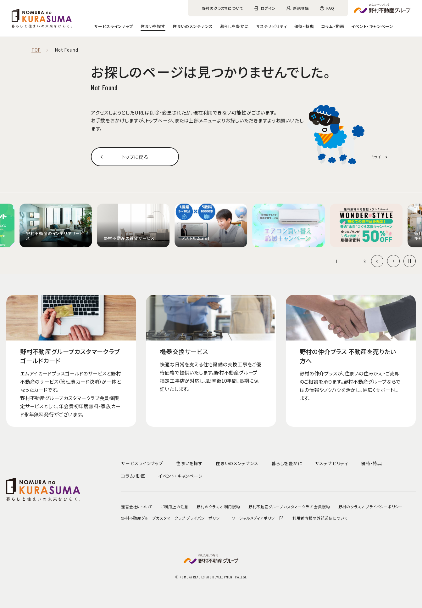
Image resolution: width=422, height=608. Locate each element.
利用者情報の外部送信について (320, 518)
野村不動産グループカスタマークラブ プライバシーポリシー (172, 518)
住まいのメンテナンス (193, 26)
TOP (36, 50)
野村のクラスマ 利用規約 (218, 506)
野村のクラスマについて (222, 8)
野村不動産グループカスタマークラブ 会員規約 (289, 506)
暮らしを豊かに (234, 26)
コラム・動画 (332, 26)
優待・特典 (304, 26)
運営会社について (136, 506)
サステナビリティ (271, 26)
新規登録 (301, 8)
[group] (55, 225)
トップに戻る (135, 156)
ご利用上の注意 (175, 506)
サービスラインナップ (113, 26)
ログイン (268, 8)
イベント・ (372, 26)
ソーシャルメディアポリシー (258, 518)
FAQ (330, 8)
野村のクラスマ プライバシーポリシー (370, 506)
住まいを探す (153, 26)
